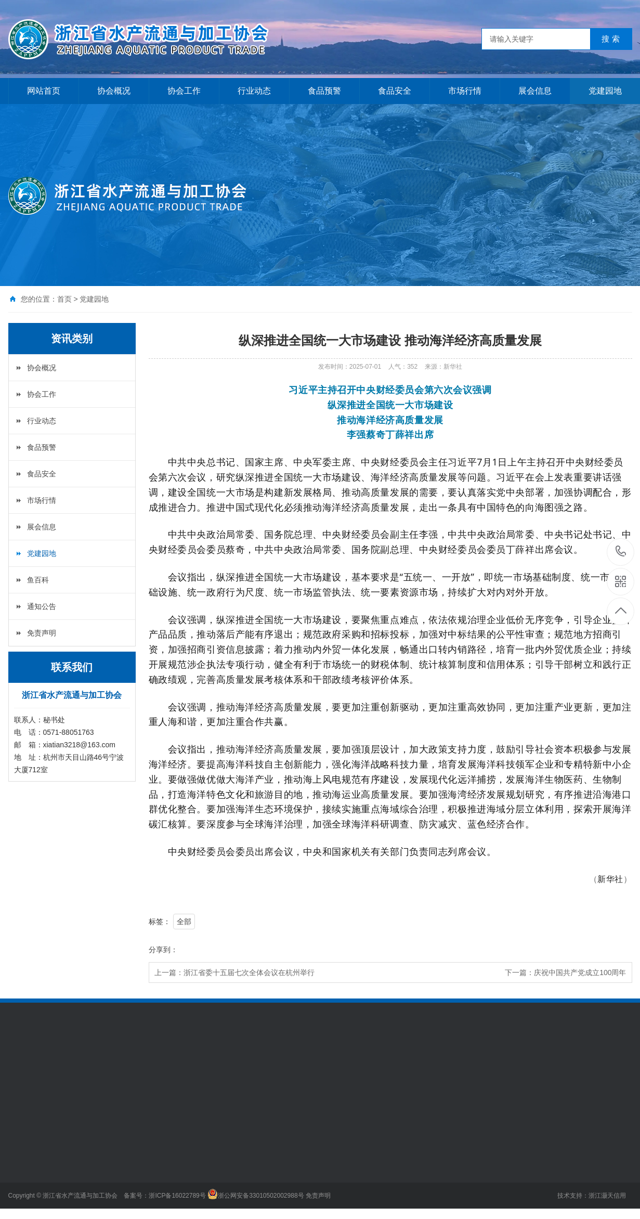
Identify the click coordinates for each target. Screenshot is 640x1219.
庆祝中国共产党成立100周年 (580, 972)
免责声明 (41, 633)
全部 (184, 921)
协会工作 (184, 90)
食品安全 (394, 90)
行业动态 (254, 90)
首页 (64, 299)
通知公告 (41, 606)
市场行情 (464, 90)
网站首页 (43, 90)
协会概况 (113, 90)
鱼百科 (38, 580)
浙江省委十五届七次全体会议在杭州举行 (249, 972)
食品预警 (324, 90)
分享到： (163, 949)
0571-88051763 (621, 552)
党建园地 (605, 90)
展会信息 (535, 90)
